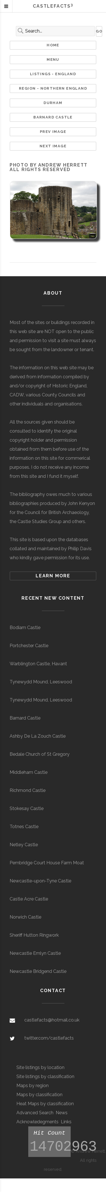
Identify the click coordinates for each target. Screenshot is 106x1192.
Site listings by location (40, 1067)
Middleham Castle (28, 772)
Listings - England (53, 74)
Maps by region (32, 1085)
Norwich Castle (25, 917)
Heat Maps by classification (45, 1103)
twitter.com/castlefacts (49, 1038)
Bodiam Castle (25, 627)
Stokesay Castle (27, 808)
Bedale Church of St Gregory (40, 754)
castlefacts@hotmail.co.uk (51, 1020)
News (62, 1112)
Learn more (53, 575)
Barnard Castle (53, 117)
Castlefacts (53, 6)
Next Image (53, 146)
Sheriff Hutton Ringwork (34, 935)
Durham (53, 103)
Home (53, 45)
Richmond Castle (28, 790)
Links (66, 1121)
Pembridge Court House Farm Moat (47, 862)
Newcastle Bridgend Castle (38, 971)
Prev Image (53, 131)
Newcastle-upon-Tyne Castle (40, 881)
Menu (53, 59)
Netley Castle (24, 844)
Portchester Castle (29, 645)
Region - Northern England (53, 88)
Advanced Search (34, 1112)
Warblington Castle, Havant (38, 663)
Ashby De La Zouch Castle (38, 736)
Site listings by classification (45, 1076)
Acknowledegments (37, 1121)
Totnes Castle (24, 826)
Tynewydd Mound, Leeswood (41, 681)
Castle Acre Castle (29, 899)
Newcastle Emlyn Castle (35, 953)
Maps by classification (39, 1094)
